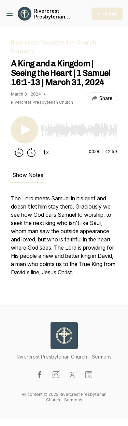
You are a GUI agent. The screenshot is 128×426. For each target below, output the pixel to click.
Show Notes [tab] (27, 175)
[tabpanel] (64, 238)
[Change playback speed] (46, 152)
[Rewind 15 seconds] (19, 152)
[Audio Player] (79, 128)
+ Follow (107, 13)
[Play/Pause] (24, 129)
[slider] (79, 130)
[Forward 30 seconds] (31, 152)
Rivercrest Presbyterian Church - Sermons (49, 14)
